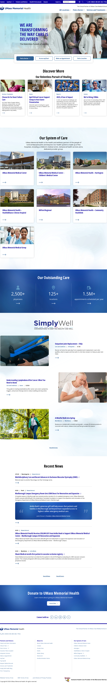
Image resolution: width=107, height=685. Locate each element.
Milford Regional (78, 653)
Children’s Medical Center (80, 646)
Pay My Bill (3, 661)
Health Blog (6, 668)
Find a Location (82, 58)
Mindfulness (68, 421)
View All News (46, 576)
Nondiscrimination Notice (43, 658)
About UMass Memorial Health (45, 643)
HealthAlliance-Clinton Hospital (81, 651)
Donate (46, 2)
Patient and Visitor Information (8, 643)
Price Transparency (5, 671)
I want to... (58, 2)
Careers (2, 2)
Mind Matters (58, 421)
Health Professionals (35, 2)
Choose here (69, 2)
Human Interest (36, 474)
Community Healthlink (79, 656)
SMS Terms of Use (23, 678)
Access (44, 58)
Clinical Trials (3, 646)
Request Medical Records (6, 663)
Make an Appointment (63, 58)
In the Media (33, 551)
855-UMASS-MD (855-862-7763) (97, 2)
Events (38, 651)
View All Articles (53, 448)
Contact (39, 646)
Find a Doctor (78, 10)
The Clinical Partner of (91, 629)
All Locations (64, 10)
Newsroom (40, 656)
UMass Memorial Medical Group (82, 658)
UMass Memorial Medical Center (82, 643)
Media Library (40, 653)
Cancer (21, 385)
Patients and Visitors (22, 2)
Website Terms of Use (6, 678)
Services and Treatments (96, 10)
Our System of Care (80, 641)
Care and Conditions (60, 346)
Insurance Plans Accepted (6, 651)
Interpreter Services (5, 653)
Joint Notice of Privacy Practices (42, 678)
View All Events (60, 576)
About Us (40, 641)
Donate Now (52, 603)
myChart (9, 2)
